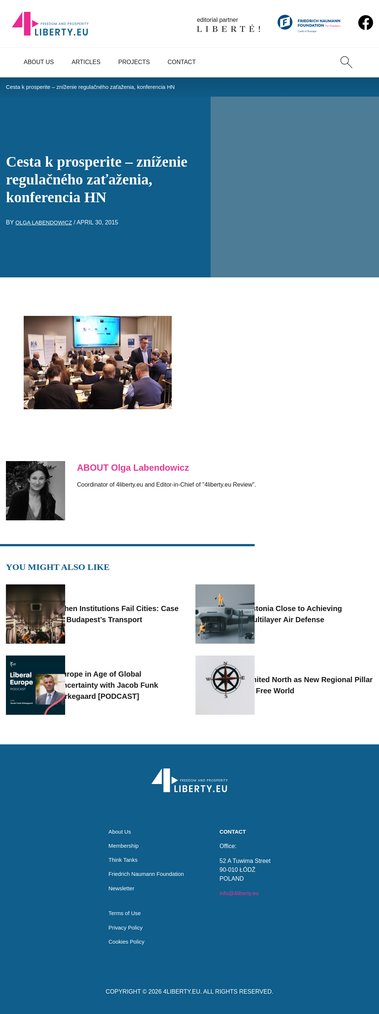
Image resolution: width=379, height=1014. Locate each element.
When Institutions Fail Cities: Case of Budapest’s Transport (129, 607)
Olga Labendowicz (46, 224)
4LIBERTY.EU (181, 991)
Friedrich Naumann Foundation (146, 870)
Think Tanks (121, 855)
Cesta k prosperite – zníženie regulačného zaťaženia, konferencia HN (97, 87)
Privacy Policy (123, 926)
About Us (39, 62)
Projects (134, 62)
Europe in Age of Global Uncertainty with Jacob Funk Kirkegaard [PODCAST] (127, 679)
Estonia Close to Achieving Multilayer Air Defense (314, 607)
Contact (182, 62)
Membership (121, 840)
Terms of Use (122, 911)
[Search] (346, 62)
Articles (86, 62)
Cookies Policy (124, 941)
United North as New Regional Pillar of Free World (319, 678)
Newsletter (119, 885)
